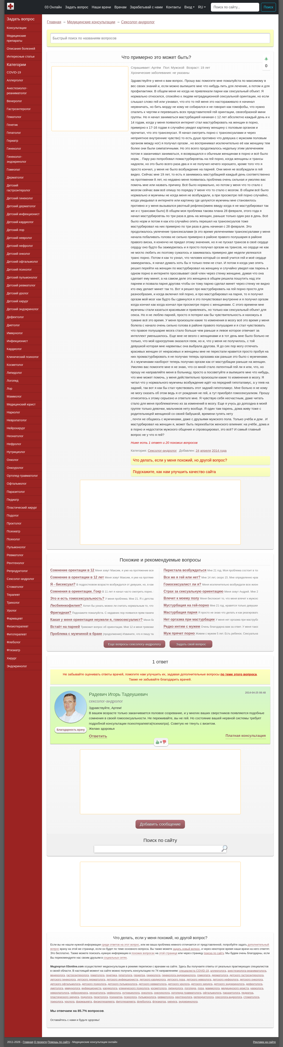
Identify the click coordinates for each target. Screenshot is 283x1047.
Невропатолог (17, 420)
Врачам (120, 7)
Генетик (12, 125)
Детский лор (15, 230)
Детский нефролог (20, 245)
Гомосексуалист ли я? (182, 584)
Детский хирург (17, 301)
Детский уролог (18, 293)
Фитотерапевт (17, 634)
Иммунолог (15, 333)
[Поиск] (235, 7)
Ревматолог (15, 555)
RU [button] (200, 7)
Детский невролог (19, 238)
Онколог (13, 460)
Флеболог (14, 642)
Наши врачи (101, 7)
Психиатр (13, 531)
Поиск (268, 7)
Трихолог (13, 602)
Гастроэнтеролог (19, 109)
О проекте (40, 1042)
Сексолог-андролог (138, 22)
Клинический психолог (23, 357)
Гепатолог (14, 132)
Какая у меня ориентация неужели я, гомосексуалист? (96, 619)
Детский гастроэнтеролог (18, 188)
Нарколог (13, 412)
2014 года (219, 450)
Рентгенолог (15, 563)
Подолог (13, 515)
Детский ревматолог (21, 285)
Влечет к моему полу (181, 598)
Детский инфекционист (23, 214)
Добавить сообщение (160, 824)
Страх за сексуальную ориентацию (193, 591)
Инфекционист (17, 341)
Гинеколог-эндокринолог (16, 159)
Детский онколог (18, 253)
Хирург (12, 658)
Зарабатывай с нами (146, 7)
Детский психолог (19, 269)
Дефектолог (15, 317)
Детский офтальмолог (22, 261)
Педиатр (13, 499)
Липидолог (14, 372)
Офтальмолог (17, 483)
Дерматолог (15, 177)
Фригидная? (60, 612)
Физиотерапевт (17, 626)
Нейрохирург (16, 428)
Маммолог (14, 396)
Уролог (12, 610)
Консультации (17, 28)
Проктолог (14, 523)
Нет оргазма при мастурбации (189, 619)
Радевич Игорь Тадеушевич (118, 694)
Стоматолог (15, 586)
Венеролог (14, 101)
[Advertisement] (90, 99)
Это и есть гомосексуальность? (77, 598)
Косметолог (15, 364)
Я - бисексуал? (62, 584)
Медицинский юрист (21, 404)
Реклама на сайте (264, 1042)
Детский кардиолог (20, 222)
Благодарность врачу (71, 729)
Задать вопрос (76, 7)
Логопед (12, 380)
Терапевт (13, 594)
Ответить (98, 736)
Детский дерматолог (21, 206)
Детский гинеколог (20, 198)
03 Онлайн (53, 7)
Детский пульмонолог (22, 277)
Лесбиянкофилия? (66, 605)
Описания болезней (21, 48)
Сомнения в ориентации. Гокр (75, 591)
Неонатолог (15, 436)
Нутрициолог (16, 452)
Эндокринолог (17, 666)
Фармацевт (15, 618)
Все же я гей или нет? (182, 577)
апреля (205, 450)
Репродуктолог (17, 571)
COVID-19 (14, 72)
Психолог (13, 539)
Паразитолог (16, 491)
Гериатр (12, 140)
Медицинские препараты (16, 38)
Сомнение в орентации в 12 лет (77, 577)
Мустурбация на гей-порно (186, 605)
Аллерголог (15, 80)
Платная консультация (246, 736)
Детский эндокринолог (23, 309)
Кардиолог (14, 349)
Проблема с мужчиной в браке (76, 634)
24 (197, 450)
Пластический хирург (22, 507)
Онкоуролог (15, 467)
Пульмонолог (16, 547)
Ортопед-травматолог (22, 475)
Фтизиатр (13, 650)
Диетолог (13, 325)
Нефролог (14, 444)
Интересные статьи (21, 56)
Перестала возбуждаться (185, 570)
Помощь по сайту (59, 1042)
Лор (9, 388)
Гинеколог (14, 148)
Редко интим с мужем (182, 626)
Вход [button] (188, 7)
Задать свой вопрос (191, 644)
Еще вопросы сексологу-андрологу (134, 644)
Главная (54, 22)
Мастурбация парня (180, 612)
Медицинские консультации (91, 22)
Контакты (173, 7)
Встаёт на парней (65, 626)
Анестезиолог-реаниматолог (17, 90)
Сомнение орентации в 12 (72, 570)
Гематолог (14, 117)
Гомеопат (13, 169)
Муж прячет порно (179, 633)
